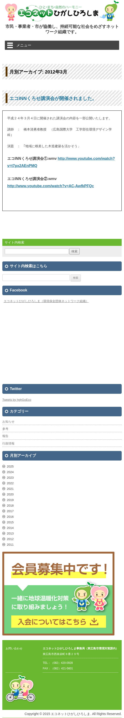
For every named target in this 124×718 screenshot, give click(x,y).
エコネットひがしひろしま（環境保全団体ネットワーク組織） (46, 301)
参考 (5, 429)
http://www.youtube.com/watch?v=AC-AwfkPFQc (50, 186)
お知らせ (8, 421)
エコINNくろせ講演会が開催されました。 (53, 98)
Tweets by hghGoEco (16, 399)
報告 (5, 436)
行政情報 (8, 443)
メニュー (23, 45)
